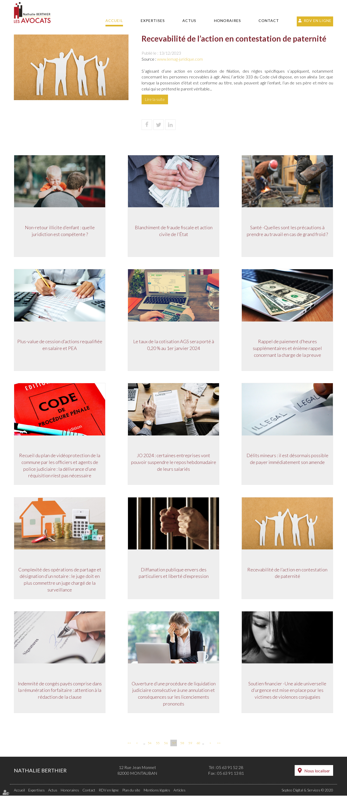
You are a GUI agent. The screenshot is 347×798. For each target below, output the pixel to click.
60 (198, 745)
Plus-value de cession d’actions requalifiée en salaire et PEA (59, 346)
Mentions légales (157, 792)
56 (166, 745)
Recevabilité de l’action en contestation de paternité (287, 575)
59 (190, 745)
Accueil (114, 20)
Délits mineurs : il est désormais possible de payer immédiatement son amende (287, 460)
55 (158, 745)
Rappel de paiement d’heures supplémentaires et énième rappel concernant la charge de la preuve (287, 349)
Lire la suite (155, 99)
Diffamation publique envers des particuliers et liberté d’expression (174, 575)
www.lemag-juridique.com (180, 58)
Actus (189, 20)
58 (182, 745)
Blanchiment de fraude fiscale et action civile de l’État (173, 231)
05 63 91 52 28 (229, 769)
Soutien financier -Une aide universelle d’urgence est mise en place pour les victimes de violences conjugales (287, 692)
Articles (180, 792)
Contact (269, 20)
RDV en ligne (318, 20)
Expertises (153, 20)
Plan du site (131, 792)
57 (174, 745)
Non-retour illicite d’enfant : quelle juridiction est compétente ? (60, 231)
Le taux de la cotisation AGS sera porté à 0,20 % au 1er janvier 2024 (173, 346)
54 (150, 745)
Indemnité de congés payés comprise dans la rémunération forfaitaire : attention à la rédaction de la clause (60, 692)
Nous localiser (317, 773)
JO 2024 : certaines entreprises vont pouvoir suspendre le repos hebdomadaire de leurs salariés (173, 463)
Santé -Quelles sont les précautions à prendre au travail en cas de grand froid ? (287, 231)
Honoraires (227, 20)
